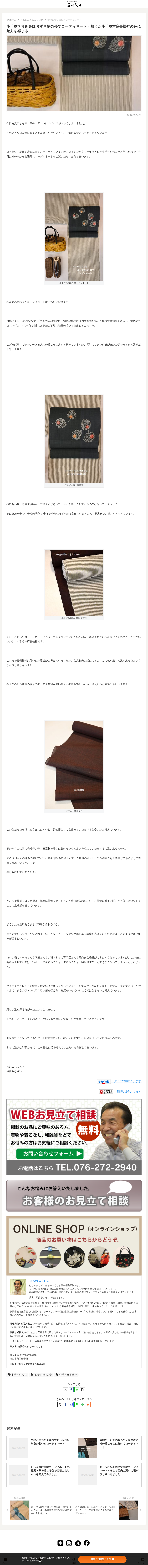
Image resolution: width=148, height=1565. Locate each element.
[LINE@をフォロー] (76, 1404)
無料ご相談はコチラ (102, 1559)
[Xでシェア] (65, 1389)
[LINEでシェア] (76, 1389)
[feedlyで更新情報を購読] (82, 1404)
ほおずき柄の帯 (41, 1374)
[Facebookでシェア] (71, 1389)
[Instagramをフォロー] (71, 1404)
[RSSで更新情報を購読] (88, 1404)
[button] (82, 1389)
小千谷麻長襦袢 (66, 1374)
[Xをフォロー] (59, 1404)
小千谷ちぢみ (17, 1374)
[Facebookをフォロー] (65, 1404)
